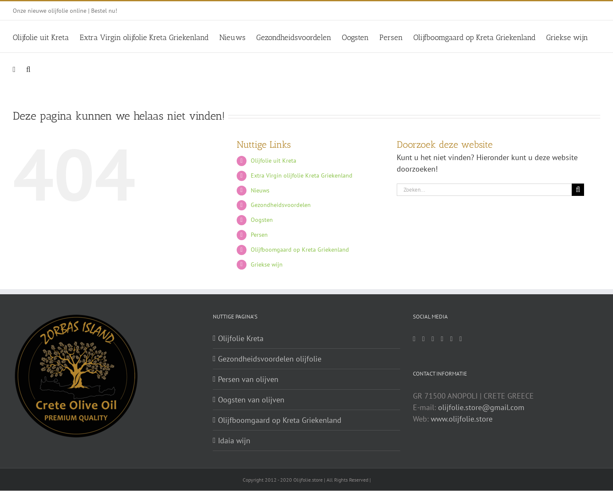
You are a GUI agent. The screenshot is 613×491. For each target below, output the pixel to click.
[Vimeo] (460, 339)
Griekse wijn (267, 264)
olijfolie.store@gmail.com (481, 407)
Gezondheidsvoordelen (281, 205)
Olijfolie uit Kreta (273, 160)
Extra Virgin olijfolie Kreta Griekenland (301, 175)
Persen (259, 234)
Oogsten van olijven (251, 400)
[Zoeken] (578, 190)
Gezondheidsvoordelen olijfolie (269, 359)
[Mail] (414, 339)
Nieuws (260, 190)
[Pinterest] (442, 339)
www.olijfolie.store (462, 419)
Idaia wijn (234, 440)
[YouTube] (451, 339)
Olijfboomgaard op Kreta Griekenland (300, 249)
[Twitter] (433, 339)
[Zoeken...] (484, 190)
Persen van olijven (248, 379)
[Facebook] (423, 339)
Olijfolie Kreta (241, 338)
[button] (28, 68)
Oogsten (262, 220)
